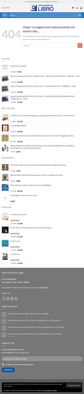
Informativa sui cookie (50, 390)
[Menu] (6, 8)
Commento (11, 336)
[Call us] (16, 299)
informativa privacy (26, 365)
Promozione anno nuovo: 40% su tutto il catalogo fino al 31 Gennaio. (35, 334)
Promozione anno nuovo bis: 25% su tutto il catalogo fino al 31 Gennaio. (36, 327)
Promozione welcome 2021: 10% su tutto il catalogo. (28, 313)
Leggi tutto (6, 293)
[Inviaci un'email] (12, 299)
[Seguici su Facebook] (4, 299)
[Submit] (79, 15)
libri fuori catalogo (21, 287)
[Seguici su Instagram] (8, 299)
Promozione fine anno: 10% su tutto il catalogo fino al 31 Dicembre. (34, 320)
